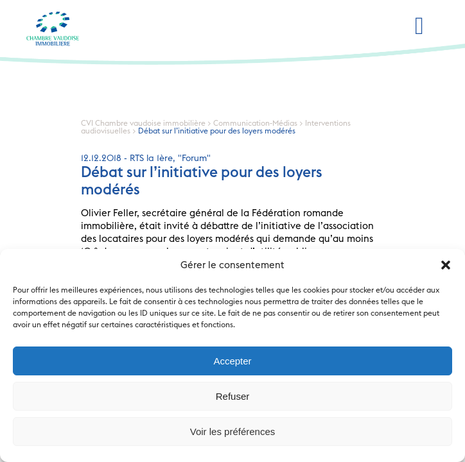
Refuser (233, 396)
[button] (445, 265)
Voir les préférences (233, 431)
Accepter (232, 360)
